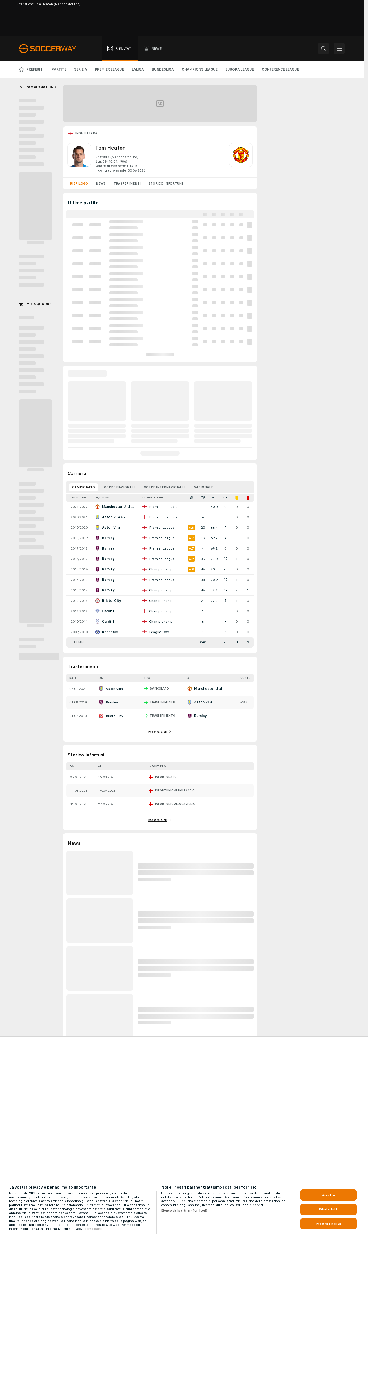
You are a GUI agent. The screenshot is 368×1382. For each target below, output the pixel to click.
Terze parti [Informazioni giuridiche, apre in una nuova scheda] (93, 1229)
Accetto (328, 1195)
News (101, 183)
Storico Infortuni (165, 183)
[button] (323, 48)
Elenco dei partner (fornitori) (184, 1210)
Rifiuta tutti (329, 1209)
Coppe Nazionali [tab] (119, 487)
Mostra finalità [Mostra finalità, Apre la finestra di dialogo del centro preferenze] (328, 1224)
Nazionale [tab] (203, 487)
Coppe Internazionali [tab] (164, 487)
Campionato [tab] (83, 487)
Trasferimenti (127, 183)
